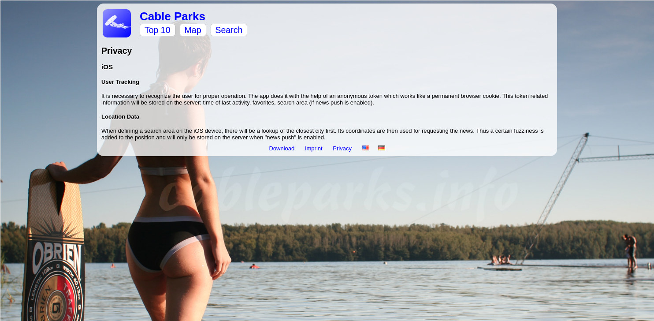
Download (282, 148)
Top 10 (158, 30)
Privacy (343, 148)
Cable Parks (172, 16)
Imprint (314, 148)
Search (229, 30)
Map (193, 30)
